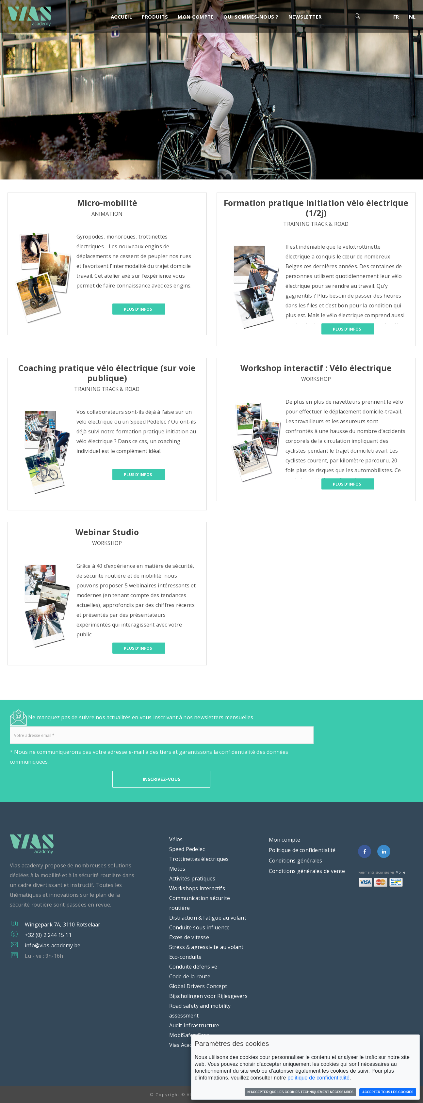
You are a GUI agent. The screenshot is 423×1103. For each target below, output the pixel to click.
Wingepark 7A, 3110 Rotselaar (63, 924)
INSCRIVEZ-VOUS (161, 779)
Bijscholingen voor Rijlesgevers (208, 996)
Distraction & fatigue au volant (207, 917)
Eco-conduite (185, 956)
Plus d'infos (132, 309)
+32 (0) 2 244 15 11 (48, 935)
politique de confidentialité (318, 1077)
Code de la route (189, 976)
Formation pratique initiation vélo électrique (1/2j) (316, 207)
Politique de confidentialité (302, 850)
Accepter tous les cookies (388, 1092)
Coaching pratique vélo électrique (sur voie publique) (107, 372)
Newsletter (305, 16)
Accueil (121, 16)
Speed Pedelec (187, 849)
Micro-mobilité (107, 202)
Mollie (400, 872)
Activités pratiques (192, 878)
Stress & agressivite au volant (206, 947)
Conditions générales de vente (307, 871)
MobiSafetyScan (189, 1035)
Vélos (176, 839)
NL (412, 16)
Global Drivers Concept (198, 986)
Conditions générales (295, 860)
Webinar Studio (107, 531)
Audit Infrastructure (194, 1025)
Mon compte (196, 16)
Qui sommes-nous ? (251, 16)
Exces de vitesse (189, 937)
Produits (155, 16)
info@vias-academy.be (52, 945)
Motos (177, 868)
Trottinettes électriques (199, 858)
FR (396, 16)
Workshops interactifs (197, 888)
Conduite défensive (193, 966)
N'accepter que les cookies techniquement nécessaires (300, 1092)
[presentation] (59, 779)
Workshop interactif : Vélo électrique (316, 367)
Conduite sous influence (199, 927)
